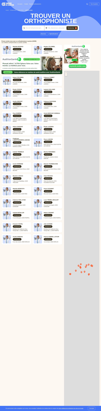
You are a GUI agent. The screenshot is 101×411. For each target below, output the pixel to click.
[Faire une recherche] (87, 4)
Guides (26, 4)
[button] (81, 268)
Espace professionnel (35, 4)
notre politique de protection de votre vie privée (70, 408)
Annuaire (20, 4)
